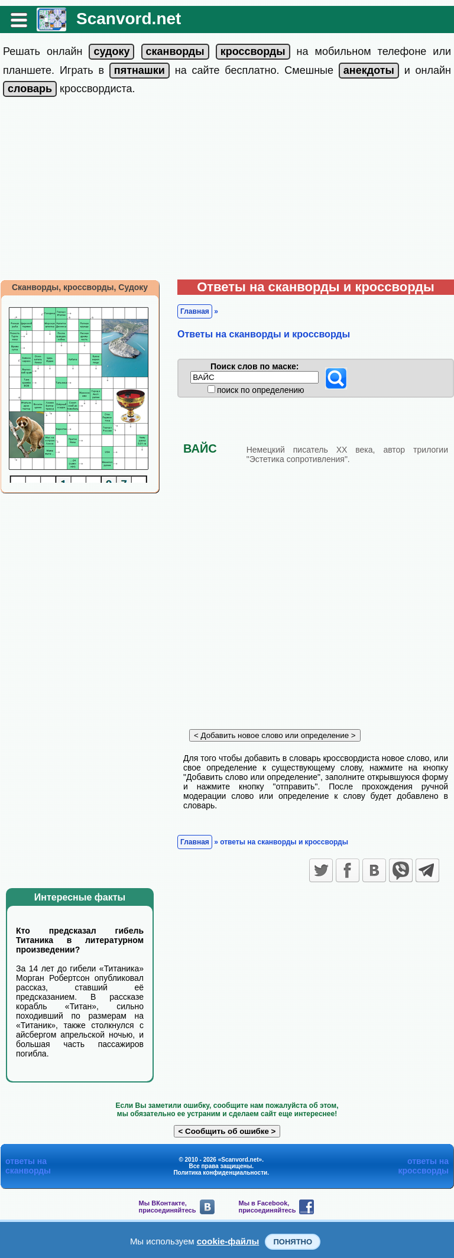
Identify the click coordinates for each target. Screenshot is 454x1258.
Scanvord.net (128, 18)
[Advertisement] (227, 191)
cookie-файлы (228, 1241)
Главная (194, 311)
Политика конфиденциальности (220, 1172)
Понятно (292, 1241)
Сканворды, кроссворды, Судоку (80, 287)
